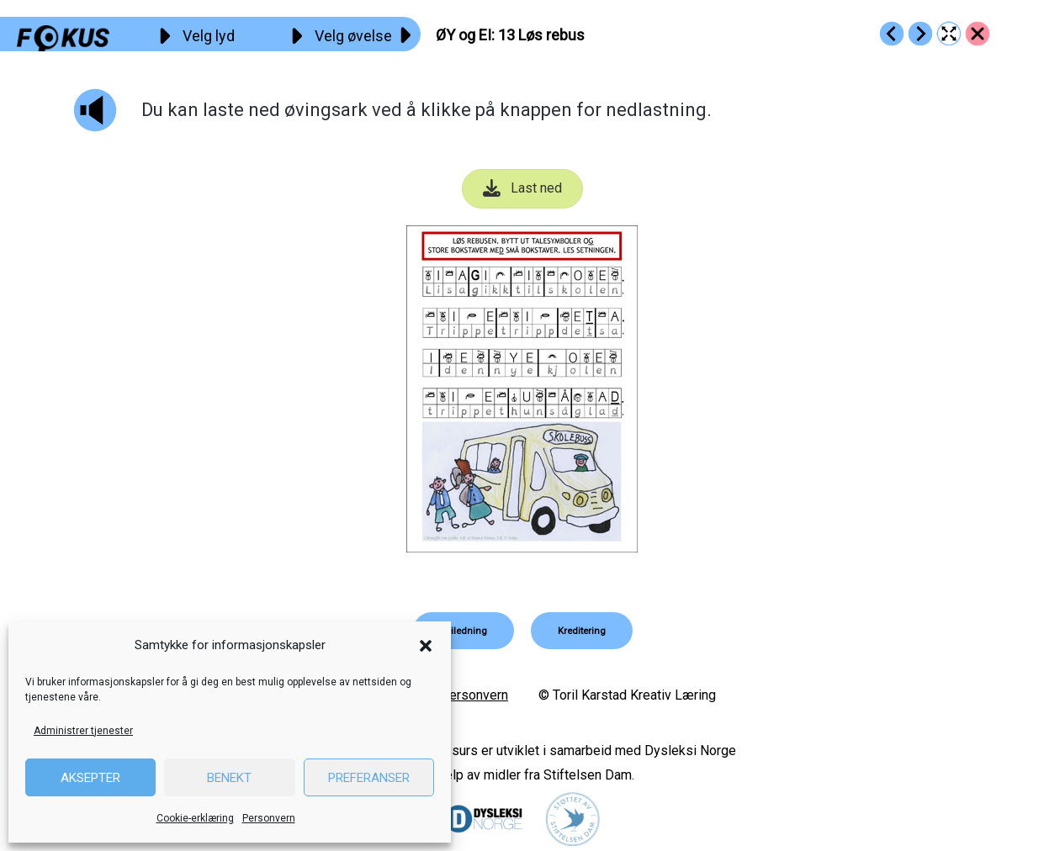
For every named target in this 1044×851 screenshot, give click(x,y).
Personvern (268, 818)
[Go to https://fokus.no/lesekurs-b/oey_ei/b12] (891, 33)
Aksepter (90, 777)
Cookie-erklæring (195, 818)
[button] (425, 645)
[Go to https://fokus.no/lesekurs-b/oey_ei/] (977, 33)
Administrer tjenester (83, 731)
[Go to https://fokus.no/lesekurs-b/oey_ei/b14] (920, 33)
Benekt (229, 777)
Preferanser (369, 777)
